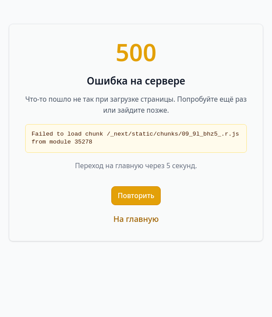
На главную (136, 219)
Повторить (136, 195)
